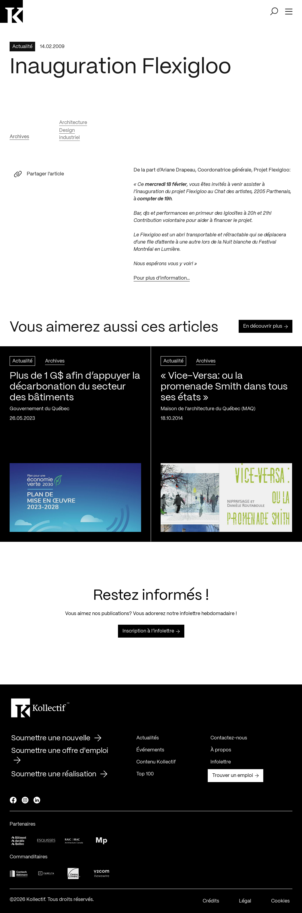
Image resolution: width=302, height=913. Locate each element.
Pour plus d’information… (162, 280)
